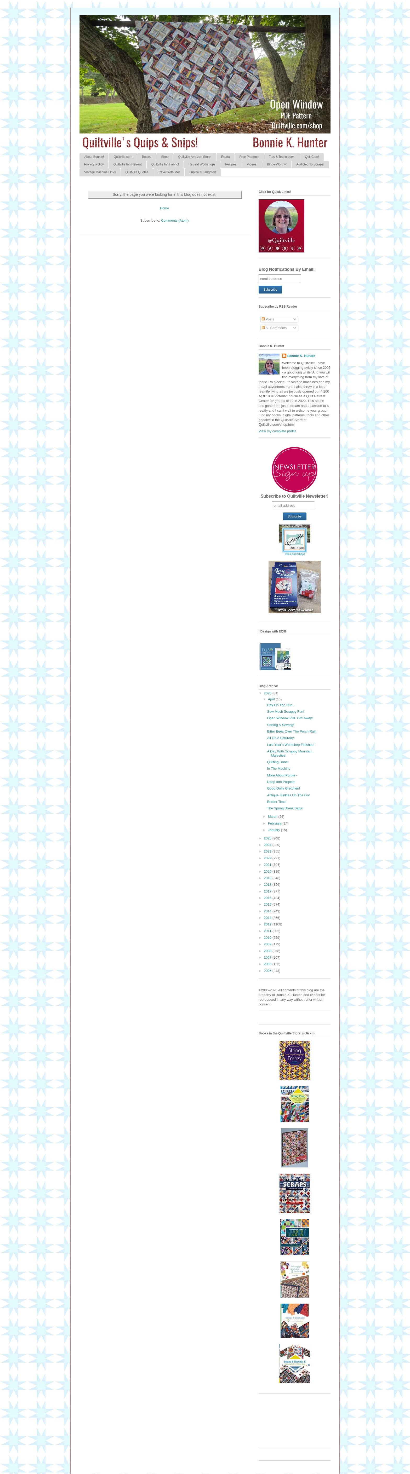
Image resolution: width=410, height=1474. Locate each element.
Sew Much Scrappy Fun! (285, 711)
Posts (268, 319)
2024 (268, 845)
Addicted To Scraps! (310, 164)
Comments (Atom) (175, 220)
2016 (268, 898)
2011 (268, 931)
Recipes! (231, 164)
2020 (268, 871)
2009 (268, 944)
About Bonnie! (94, 157)
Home (164, 208)
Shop (164, 157)
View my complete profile (277, 431)
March (273, 817)
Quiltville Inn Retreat (127, 164)
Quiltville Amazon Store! (194, 157)
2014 (268, 911)
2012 (268, 924)
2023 (268, 851)
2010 (268, 938)
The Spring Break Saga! (285, 808)
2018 (268, 884)
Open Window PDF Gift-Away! (290, 718)
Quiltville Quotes (137, 172)
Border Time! (276, 802)
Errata (225, 157)
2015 (268, 904)
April (272, 699)
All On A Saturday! (281, 738)
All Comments (274, 328)
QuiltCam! (312, 157)
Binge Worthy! (277, 164)
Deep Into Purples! (281, 782)
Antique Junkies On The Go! (288, 795)
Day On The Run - (280, 705)
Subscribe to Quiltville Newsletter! (295, 496)
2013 (268, 918)
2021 (268, 865)
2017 (268, 891)
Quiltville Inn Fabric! (165, 164)
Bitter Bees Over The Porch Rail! (291, 731)
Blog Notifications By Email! (287, 269)
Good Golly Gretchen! (283, 788)
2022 (268, 858)
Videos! (252, 164)
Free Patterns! (249, 157)
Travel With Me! (169, 172)
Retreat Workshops (202, 164)
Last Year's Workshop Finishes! (290, 745)
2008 (268, 951)
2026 (268, 693)
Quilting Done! (277, 762)
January (274, 830)
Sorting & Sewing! (280, 725)
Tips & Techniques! (282, 157)
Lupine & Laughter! (202, 172)
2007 (268, 957)
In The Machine (278, 768)
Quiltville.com (122, 157)
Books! (147, 157)
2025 (268, 838)
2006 (268, 964)
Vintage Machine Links (100, 172)
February (275, 823)
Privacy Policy (94, 164)
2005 (268, 971)
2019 (268, 878)
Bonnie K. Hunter (301, 356)
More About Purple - (282, 775)
